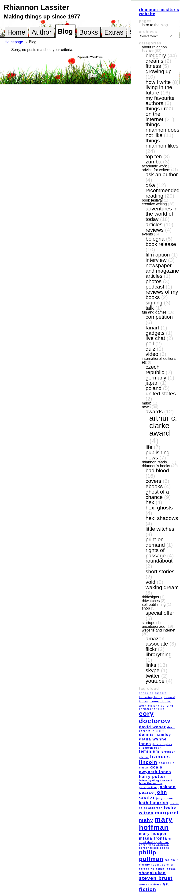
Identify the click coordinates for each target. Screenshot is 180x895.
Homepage (14, 42)
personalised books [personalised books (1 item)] (154, 847)
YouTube (155, 681)
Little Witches (160, 529)
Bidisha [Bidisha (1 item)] (154, 705)
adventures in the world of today (161, 214)
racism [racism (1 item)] (170, 860)
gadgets (155, 333)
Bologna (155, 239)
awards (154, 411)
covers (153, 481)
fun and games (154, 312)
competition (159, 317)
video (152, 354)
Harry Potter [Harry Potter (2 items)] (152, 776)
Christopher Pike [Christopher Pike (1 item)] (152, 708)
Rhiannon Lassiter (36, 7)
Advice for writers (156, 170)
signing (154, 303)
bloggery (156, 55)
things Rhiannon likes (162, 143)
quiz (150, 349)
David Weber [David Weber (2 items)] (152, 727)
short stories (160, 571)
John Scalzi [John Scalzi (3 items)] (153, 794)
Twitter (153, 676)
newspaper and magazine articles (162, 270)
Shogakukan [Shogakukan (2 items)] (152, 873)
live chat (155, 338)
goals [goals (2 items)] (156, 767)
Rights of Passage (156, 553)
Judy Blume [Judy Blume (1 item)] (164, 798)
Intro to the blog (155, 25)
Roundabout (159, 561)
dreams (154, 61)
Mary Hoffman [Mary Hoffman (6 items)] (155, 823)
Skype (152, 670)
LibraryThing (159, 654)
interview (156, 260)
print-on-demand (155, 542)
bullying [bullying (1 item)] (167, 705)
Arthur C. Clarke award (163, 425)
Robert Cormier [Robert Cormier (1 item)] (162, 864)
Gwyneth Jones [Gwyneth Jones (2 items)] (155, 772)
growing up (159, 71)
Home (16, 32)
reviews (155, 230)
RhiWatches (151, 601)
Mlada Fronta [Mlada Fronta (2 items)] (153, 838)
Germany (156, 378)
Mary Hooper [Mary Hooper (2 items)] (153, 833)
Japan (152, 383)
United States (161, 393)
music (147, 403)
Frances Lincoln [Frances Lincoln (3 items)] (154, 759)
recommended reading (163, 193)
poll (150, 343)
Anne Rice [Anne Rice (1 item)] (146, 693)
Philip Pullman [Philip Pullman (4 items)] (151, 855)
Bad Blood (157, 470)
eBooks (154, 486)
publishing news (157, 455)
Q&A (150, 185)
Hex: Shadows (162, 518)
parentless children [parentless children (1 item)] (154, 845)
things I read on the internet (160, 113)
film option (158, 255)
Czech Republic (155, 369)
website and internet (158, 630)
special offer (160, 613)
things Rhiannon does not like (162, 129)
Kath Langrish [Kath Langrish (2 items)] (153, 803)
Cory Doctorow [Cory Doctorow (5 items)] (154, 717)
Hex (150, 502)
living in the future (159, 90)
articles (154, 224)
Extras (114, 32)
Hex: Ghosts (159, 508)
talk (150, 308)
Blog (65, 31)
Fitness (153, 66)
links (151, 665)
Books (88, 32)
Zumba (153, 162)
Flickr (151, 649)
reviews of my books (162, 294)
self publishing (153, 604)
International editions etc (159, 360)
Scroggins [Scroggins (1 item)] (146, 868)
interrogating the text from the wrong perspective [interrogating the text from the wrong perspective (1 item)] (155, 784)
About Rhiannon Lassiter (154, 49)
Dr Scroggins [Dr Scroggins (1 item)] (162, 744)
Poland (153, 388)
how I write (158, 82)
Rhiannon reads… (156, 462)
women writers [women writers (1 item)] (150, 884)
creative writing (154, 204)
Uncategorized (153, 626)
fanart (152, 328)
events (147, 234)
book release (161, 244)
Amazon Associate (157, 641)
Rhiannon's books (156, 466)
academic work (154, 166)
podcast (155, 287)
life (149, 447)
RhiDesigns (150, 597)
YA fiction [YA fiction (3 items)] (154, 886)
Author (42, 32)
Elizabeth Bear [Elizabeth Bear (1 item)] (150, 747)
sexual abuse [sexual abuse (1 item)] (166, 868)
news (146, 407)
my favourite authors (160, 100)
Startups (148, 623)
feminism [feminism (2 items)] (149, 751)
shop (146, 608)
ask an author (162, 174)
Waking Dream (162, 587)
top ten (154, 156)
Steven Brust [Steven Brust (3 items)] (155, 878)
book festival (152, 200)
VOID (150, 582)
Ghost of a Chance (157, 494)
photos (153, 281)
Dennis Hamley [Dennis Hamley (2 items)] (155, 734)
